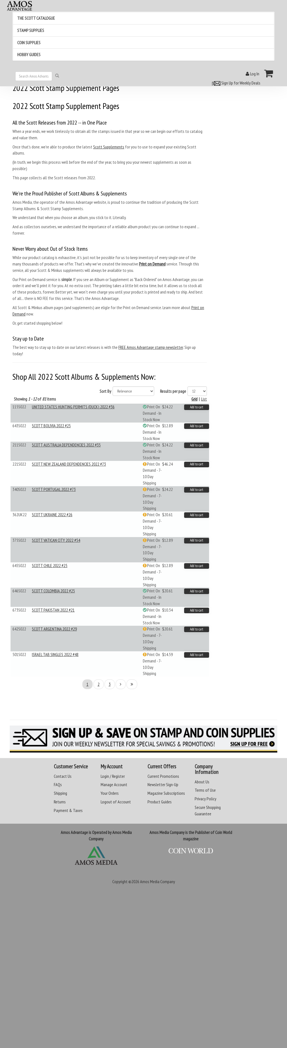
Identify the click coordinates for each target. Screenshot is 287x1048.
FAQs (58, 784)
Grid (194, 399)
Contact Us (63, 776)
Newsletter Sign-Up (163, 784)
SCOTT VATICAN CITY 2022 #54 (56, 540)
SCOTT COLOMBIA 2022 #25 (53, 590)
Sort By (105, 391)
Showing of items (35, 399)
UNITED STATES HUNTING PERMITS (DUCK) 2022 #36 (73, 406)
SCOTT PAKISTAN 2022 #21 (53, 610)
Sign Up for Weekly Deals (235, 83)
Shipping (60, 793)
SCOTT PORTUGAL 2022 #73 (54, 489)
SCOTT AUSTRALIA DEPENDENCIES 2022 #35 (66, 445)
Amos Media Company (157, 881)
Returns (60, 801)
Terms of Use (205, 790)
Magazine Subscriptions (166, 793)
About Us (202, 781)
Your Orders (110, 793)
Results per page (173, 391)
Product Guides (160, 801)
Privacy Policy (205, 798)
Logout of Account (116, 801)
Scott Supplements (108, 147)
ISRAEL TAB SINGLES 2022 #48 (55, 654)
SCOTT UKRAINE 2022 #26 (52, 514)
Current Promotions (163, 776)
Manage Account (114, 784)
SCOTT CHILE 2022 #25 (49, 565)
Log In (252, 73)
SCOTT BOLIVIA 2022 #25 (51, 425)
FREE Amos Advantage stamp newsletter (150, 347)
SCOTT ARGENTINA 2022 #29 (54, 629)
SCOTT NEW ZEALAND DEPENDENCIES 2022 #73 (69, 464)
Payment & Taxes (68, 810)
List (204, 399)
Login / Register (113, 776)
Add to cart (196, 407)
